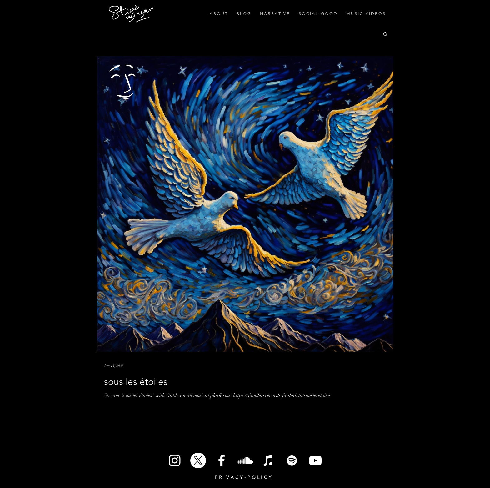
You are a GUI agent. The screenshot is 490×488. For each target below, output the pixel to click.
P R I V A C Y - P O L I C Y (243, 477)
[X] (198, 460)
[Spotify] (292, 460)
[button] (385, 34)
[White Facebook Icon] (221, 460)
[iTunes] (268, 460)
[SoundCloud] (245, 460)
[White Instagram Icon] (174, 460)
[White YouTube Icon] (315, 460)
